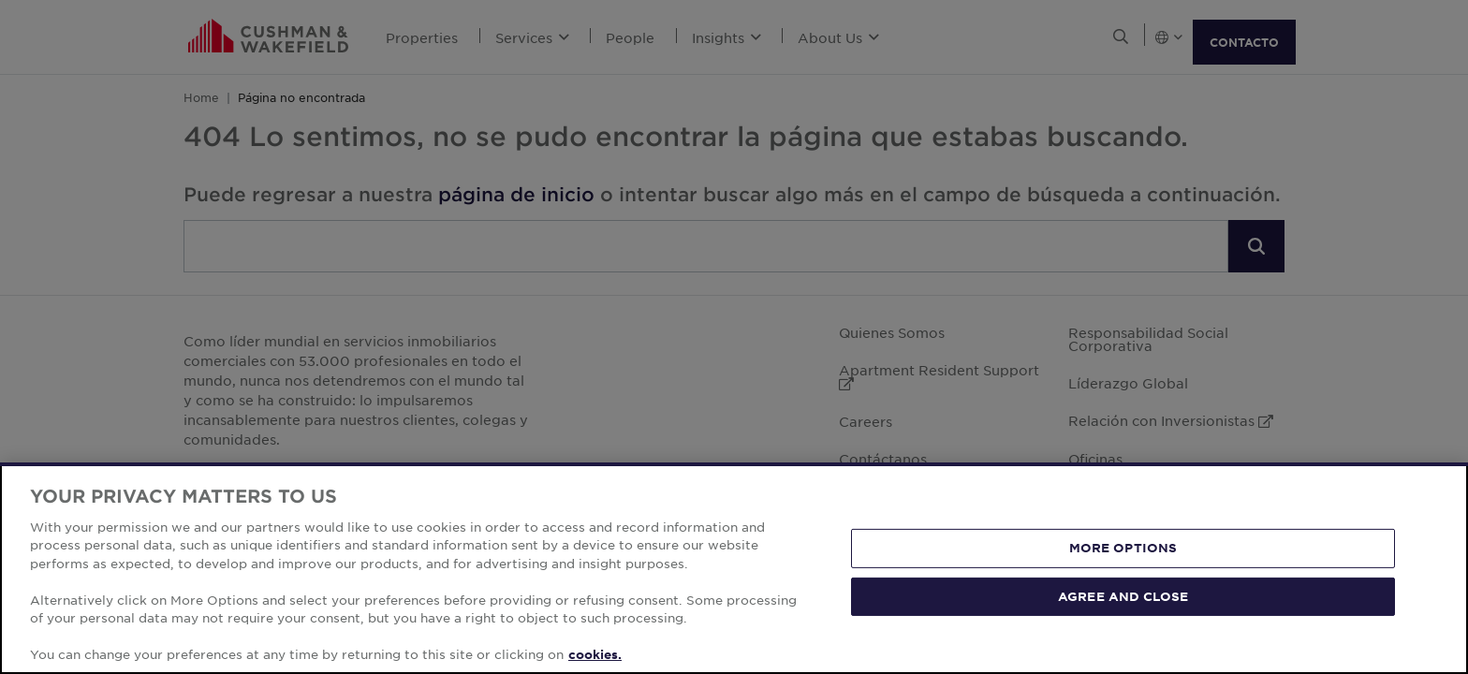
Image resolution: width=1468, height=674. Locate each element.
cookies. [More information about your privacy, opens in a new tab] (595, 654)
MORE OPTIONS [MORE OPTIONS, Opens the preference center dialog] (1123, 547)
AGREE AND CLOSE (1123, 595)
